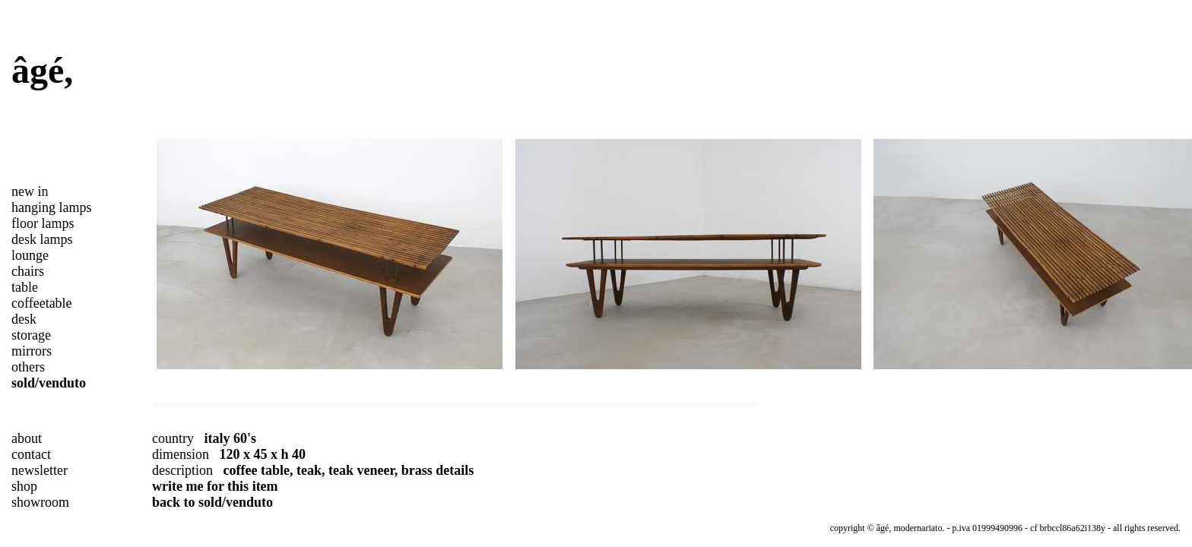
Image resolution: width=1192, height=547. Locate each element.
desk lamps (42, 239)
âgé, (42, 70)
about (26, 438)
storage (31, 335)
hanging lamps (51, 207)
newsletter (39, 470)
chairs (27, 271)
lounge (30, 255)
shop (24, 486)
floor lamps (42, 223)
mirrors (31, 351)
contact (31, 454)
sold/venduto (48, 382)
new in (30, 191)
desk (23, 319)
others (28, 367)
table (24, 287)
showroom (40, 502)
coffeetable (41, 303)
